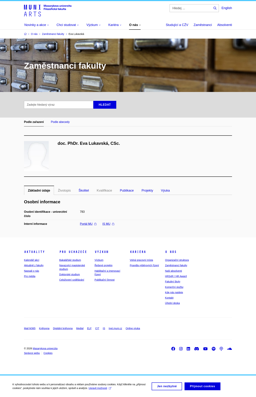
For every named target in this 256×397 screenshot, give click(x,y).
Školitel (84, 190)
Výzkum (101, 252)
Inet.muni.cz (115, 328)
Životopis (64, 190)
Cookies (48, 353)
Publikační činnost (105, 279)
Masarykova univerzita (45, 348)
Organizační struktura (177, 260)
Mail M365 (30, 328)
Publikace (127, 190)
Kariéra (138, 252)
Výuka (165, 190)
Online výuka (133, 328)
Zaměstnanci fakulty (176, 265)
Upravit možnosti (100, 389)
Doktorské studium (69, 274)
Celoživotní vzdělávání (71, 279)
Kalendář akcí (31, 260)
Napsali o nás (31, 270)
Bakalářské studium (70, 260)
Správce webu (32, 353)
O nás (171, 252)
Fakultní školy (172, 281)
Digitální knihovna (63, 328)
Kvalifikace (104, 190)
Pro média (29, 276)
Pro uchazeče (73, 252)
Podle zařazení (34, 121)
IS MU (108, 223)
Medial (80, 328)
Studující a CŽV (177, 25)
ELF (89, 328)
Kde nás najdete (174, 292)
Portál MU (88, 223)
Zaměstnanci (203, 25)
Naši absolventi (173, 270)
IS (104, 328)
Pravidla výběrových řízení (144, 265)
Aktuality (34, 252)
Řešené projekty (104, 265)
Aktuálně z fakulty (34, 265)
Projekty (147, 190)
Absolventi (224, 25)
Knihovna (44, 328)
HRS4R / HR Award (176, 276)
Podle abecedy (60, 121)
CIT (97, 328)
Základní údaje (39, 190)
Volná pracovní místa (141, 260)
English (227, 8)
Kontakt (169, 297)
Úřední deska (172, 303)
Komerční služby (174, 287)
